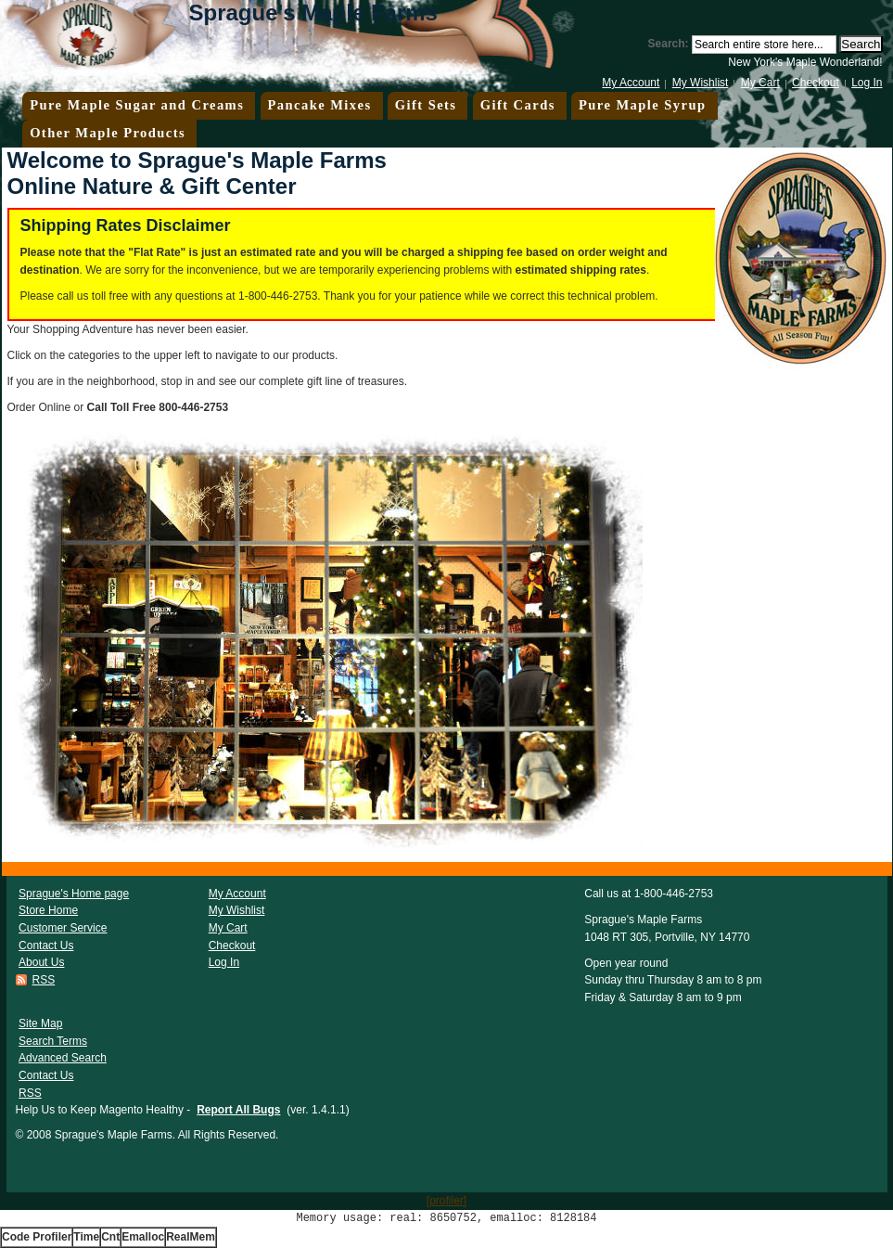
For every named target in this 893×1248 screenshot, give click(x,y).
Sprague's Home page (74, 893)
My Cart (760, 82)
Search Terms (53, 1041)
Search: (668, 43)
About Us (41, 962)
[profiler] (446, 1200)
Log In (866, 82)
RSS (44, 979)
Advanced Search (63, 1057)
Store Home (48, 910)
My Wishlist (700, 82)
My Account (630, 82)
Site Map (40, 1023)
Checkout (815, 82)
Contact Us (46, 945)
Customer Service (63, 927)
